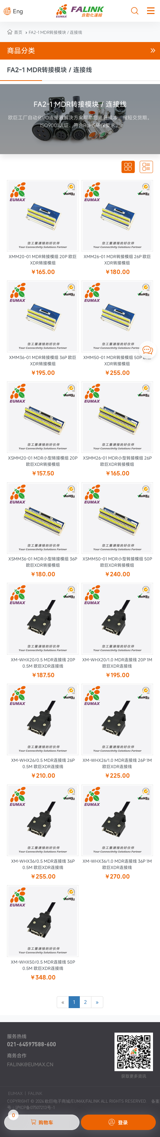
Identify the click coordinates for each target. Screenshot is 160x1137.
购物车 (30, 1120)
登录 (118, 1122)
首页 (18, 32)
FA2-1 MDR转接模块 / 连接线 (53, 32)
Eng (13, 11)
